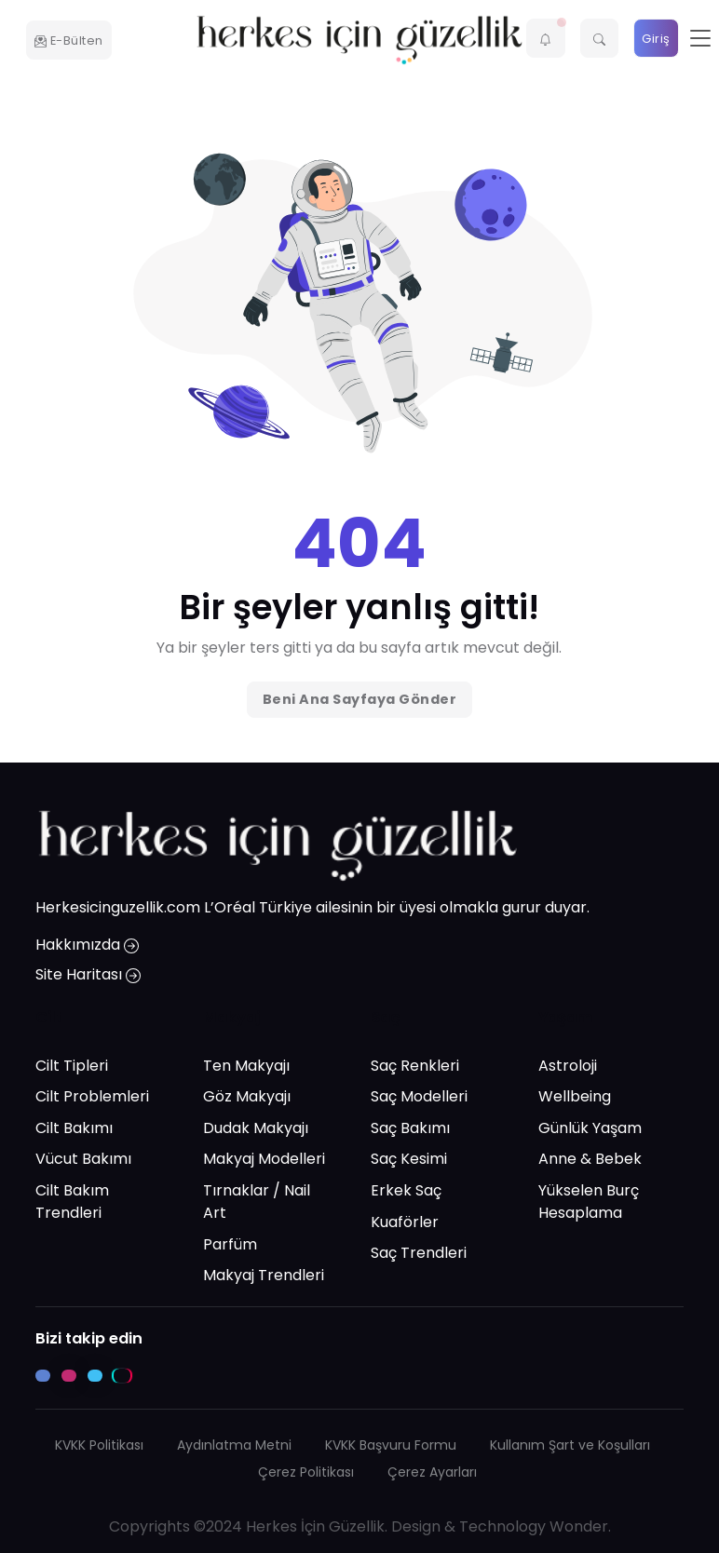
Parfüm (230, 1244)
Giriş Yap (656, 44)
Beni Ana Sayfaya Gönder (360, 699)
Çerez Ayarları (432, 1472)
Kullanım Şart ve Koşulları (570, 1445)
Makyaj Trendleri (263, 1276)
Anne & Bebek (590, 1159)
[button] (545, 38)
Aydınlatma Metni (234, 1445)
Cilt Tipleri (71, 1065)
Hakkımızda (87, 945)
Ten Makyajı (246, 1065)
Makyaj (231, 1018)
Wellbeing (574, 1097)
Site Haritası (88, 975)
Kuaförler (405, 1222)
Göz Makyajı (247, 1097)
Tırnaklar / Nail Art (256, 1201)
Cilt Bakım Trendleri (72, 1201)
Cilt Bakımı (74, 1128)
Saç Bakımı (410, 1128)
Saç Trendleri (419, 1253)
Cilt (48, 1018)
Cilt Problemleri (92, 1097)
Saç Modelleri (419, 1097)
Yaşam (565, 1018)
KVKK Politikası (99, 1445)
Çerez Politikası (306, 1472)
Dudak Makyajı (255, 1128)
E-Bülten (68, 40)
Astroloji (567, 1065)
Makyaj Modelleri (264, 1159)
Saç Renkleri (415, 1065)
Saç (385, 1018)
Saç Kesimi (409, 1159)
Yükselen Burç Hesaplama (588, 1201)
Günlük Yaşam (590, 1128)
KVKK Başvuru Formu (390, 1445)
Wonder (578, 1526)
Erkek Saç (406, 1190)
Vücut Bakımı (83, 1159)
